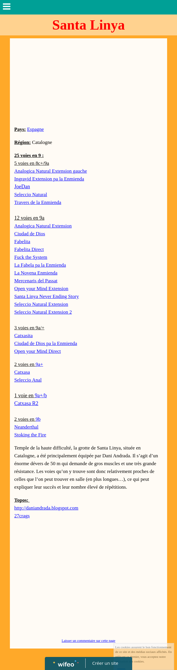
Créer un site (105, 663)
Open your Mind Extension (41, 288)
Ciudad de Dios (29, 233)
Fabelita (22, 241)
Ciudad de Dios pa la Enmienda (45, 343)
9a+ (39, 364)
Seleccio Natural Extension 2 (43, 312)
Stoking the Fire (30, 435)
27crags (22, 516)
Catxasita (23, 335)
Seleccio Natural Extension (41, 304)
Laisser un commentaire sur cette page (88, 641)
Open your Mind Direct (37, 351)
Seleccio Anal (28, 380)
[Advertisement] (88, 81)
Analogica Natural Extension (43, 226)
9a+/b (41, 395)
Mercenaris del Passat (35, 280)
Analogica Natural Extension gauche (50, 171)
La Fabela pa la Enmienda (40, 265)
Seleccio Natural (30, 194)
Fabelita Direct (29, 249)
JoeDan (22, 186)
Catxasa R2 (26, 403)
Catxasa (22, 372)
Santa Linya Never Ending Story (46, 296)
